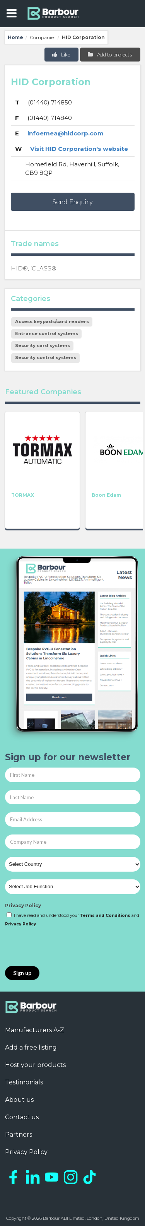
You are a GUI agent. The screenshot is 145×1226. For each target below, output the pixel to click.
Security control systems (45, 357)
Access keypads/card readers (52, 321)
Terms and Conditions (105, 915)
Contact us (22, 1117)
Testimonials (24, 1082)
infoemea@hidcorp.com (65, 133)
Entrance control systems (46, 333)
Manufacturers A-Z (34, 1030)
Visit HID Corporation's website (79, 148)
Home (15, 37)
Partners (18, 1134)
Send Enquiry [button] (73, 201)
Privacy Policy (23, 905)
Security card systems (42, 345)
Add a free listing (31, 1047)
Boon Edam (106, 495)
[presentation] (64, 947)
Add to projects (109, 54)
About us (19, 1099)
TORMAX (22, 495)
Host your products (35, 1065)
